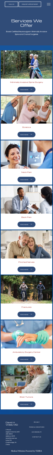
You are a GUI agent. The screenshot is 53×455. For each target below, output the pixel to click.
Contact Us (36, 437)
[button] (49, 4)
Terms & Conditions (36, 427)
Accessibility (37, 432)
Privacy (37, 422)
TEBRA (38, 451)
